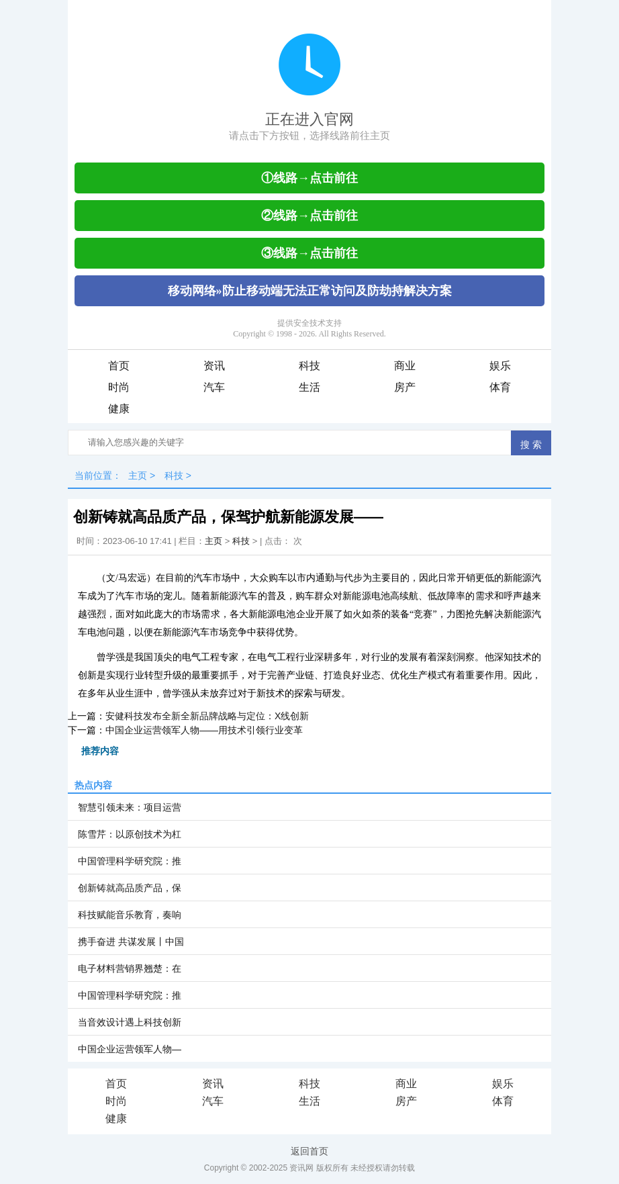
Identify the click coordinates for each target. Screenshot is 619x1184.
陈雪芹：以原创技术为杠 (129, 834)
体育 (500, 387)
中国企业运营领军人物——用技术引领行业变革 (204, 730)
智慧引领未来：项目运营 (129, 807)
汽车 (214, 387)
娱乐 (500, 365)
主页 (137, 475)
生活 (309, 387)
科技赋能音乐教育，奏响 (129, 914)
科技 (309, 365)
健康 (119, 408)
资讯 (214, 365)
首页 (119, 365)
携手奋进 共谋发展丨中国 (131, 941)
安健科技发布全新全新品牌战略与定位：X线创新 (207, 716)
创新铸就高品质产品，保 (129, 887)
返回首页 (309, 1151)
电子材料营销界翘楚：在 (129, 968)
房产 (405, 387)
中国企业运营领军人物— (129, 1049)
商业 (405, 365)
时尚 (119, 387)
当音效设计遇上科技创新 (129, 1022)
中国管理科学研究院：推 (129, 861)
